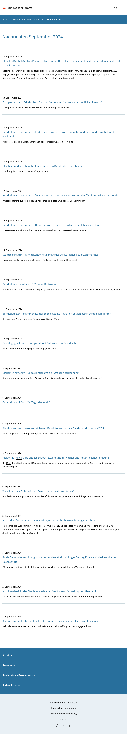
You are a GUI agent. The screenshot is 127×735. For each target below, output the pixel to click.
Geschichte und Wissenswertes (63, 675)
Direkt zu (63, 655)
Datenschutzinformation (63, 708)
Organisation (63, 665)
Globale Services (63, 685)
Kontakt (63, 719)
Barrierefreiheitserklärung (63, 714)
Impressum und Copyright (63, 702)
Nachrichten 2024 (22, 19)
